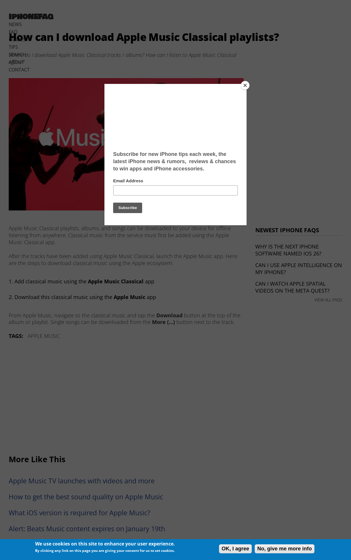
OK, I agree (235, 549)
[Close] (245, 85)
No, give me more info (284, 549)
